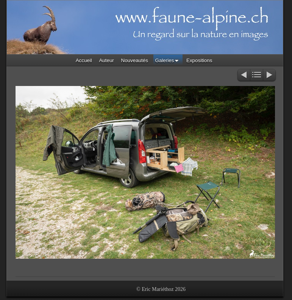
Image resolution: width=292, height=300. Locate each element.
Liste (256, 75)
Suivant (269, 75)
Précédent (243, 75)
